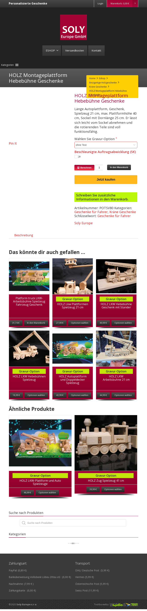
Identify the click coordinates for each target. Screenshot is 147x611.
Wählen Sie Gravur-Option (95, 139)
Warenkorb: (124, 3)
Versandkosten (74, 50)
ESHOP (52, 50)
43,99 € (59, 398)
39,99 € (93, 496)
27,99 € (59, 326)
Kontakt (96, 50)
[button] (7, 65)
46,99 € (27, 499)
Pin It (13, 143)
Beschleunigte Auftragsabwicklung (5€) (105, 152)
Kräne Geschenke (122, 212)
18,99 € (16, 398)
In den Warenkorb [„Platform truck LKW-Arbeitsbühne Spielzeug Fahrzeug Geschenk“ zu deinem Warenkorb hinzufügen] (36, 326)
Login (100, 3)
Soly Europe (83, 223)
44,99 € (103, 398)
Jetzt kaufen (106, 179)
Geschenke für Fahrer (91, 212)
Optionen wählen (79, 326)
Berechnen (84, 167)
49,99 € (103, 326)
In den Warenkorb (119, 167)
